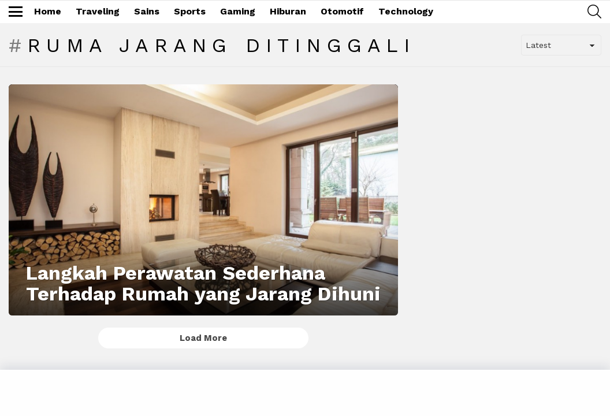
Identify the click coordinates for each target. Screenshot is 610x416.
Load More (203, 338)
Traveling (98, 11)
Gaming (237, 11)
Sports (190, 11)
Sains (146, 11)
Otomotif (342, 11)
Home (47, 11)
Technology (405, 11)
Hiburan (288, 11)
